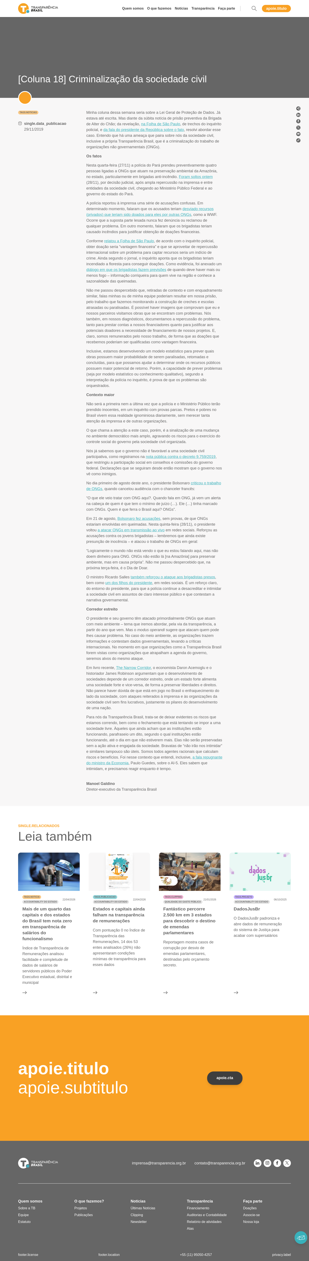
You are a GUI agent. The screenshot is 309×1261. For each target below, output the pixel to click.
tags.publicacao (105, 897)
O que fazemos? (89, 1201)
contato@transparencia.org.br (220, 1163)
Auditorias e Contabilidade (207, 1215)
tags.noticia (32, 897)
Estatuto (24, 1222)
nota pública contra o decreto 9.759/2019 (180, 457)
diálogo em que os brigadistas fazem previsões (126, 270)
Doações (250, 1208)
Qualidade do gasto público (183, 902)
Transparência (203, 8)
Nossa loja (251, 1222)
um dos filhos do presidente (128, 583)
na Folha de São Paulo (160, 124)
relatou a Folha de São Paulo (129, 241)
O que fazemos (159, 8)
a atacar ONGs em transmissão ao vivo (131, 530)
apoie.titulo (276, 8)
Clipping (137, 1215)
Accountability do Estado (40, 902)
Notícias (181, 8)
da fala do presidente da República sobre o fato (143, 130)
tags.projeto (243, 897)
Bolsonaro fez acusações (138, 518)
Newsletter (139, 1222)
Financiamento (198, 1208)
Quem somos (133, 8)
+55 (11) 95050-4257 (196, 1255)
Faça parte (226, 8)
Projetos (80, 1208)
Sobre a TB (26, 1208)
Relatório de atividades (204, 1222)
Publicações (83, 1215)
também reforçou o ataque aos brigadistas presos (173, 577)
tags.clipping (173, 897)
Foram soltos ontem (196, 177)
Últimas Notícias (143, 1208)
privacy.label (281, 1255)
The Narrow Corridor (133, 668)
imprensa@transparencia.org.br (159, 1163)
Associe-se (251, 1215)
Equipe (23, 1215)
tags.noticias (28, 112)
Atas (190, 1228)
